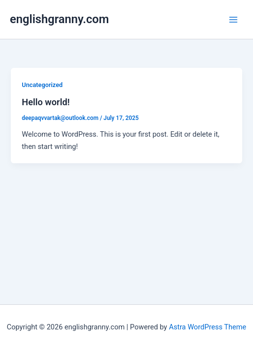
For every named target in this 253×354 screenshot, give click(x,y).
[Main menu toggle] (233, 19)
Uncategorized (42, 84)
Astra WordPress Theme (207, 327)
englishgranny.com (59, 19)
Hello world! (45, 102)
